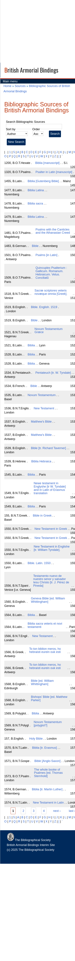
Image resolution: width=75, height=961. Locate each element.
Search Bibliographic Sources (25, 121)
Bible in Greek (42, 515)
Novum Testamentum (42, 395)
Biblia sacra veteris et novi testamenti (45, 625)
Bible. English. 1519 (44, 307)
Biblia (31, 345)
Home (7, 86)
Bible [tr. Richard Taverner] (48, 448)
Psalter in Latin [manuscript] (54, 172)
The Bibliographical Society (29, 840)
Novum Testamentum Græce (49, 330)
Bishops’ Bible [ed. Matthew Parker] (49, 698)
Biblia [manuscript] (47, 163)
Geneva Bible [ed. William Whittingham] (48, 600)
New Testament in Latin (48, 802)
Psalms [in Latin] (46, 255)
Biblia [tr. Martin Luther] (47, 789)
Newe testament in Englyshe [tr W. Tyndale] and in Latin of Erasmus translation (50, 488)
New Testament (44, 408)
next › (57, 811)
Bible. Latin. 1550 (39, 563)
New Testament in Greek (51, 528)
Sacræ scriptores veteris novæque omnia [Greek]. (51, 292)
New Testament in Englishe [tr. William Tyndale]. (52, 548)
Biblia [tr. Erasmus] (44, 747)
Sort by (10, 129)
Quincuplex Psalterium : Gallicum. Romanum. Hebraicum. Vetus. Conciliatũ (51, 272)
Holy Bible (36, 738)
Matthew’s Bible (41, 421)
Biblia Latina (36, 190)
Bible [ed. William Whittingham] (42, 682)
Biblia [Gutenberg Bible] (43, 181)
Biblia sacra (35, 203)
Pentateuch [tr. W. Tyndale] (53, 372)
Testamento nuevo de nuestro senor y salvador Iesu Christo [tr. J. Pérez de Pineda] (51, 580)
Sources (20, 86)
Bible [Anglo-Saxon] (47, 761)
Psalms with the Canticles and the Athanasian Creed (53, 231)
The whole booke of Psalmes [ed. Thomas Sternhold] (48, 773)
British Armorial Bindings (31, 69)
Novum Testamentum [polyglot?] (48, 723)
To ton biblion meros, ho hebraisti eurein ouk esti (45, 650)
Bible (35, 246)
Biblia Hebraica (41, 461)
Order (36, 129)
